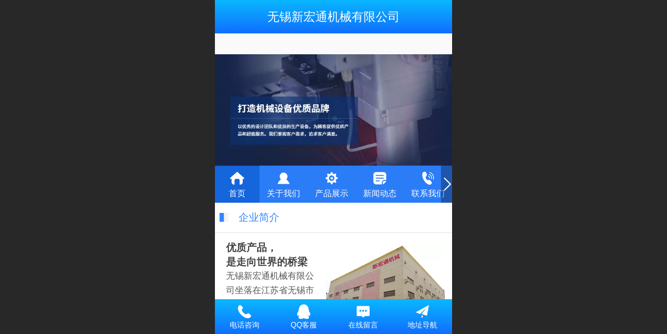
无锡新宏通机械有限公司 (333, 16)
